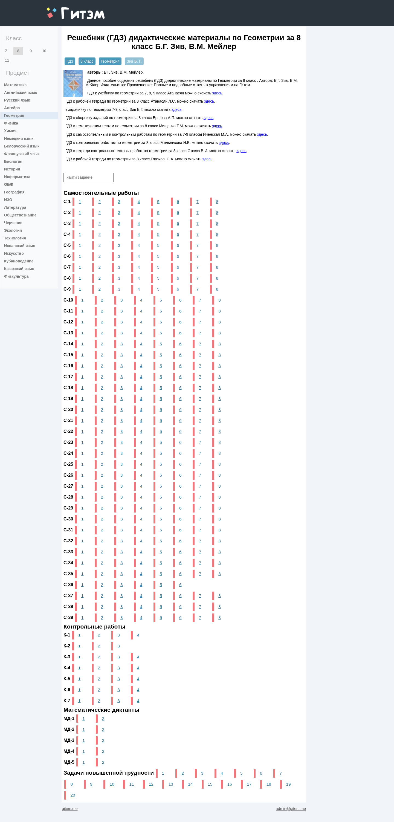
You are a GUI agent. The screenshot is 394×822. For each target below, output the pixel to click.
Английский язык (20, 92)
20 (72, 795)
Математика (15, 85)
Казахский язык (19, 269)
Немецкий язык (18, 138)
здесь (217, 93)
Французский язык (22, 154)
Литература (15, 207)
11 (7, 60)
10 (44, 51)
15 (210, 784)
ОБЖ (8, 184)
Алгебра (12, 108)
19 (288, 784)
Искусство (14, 253)
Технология (15, 238)
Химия (10, 131)
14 (190, 784)
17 (249, 784)
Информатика (17, 177)
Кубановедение (19, 261)
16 (229, 784)
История (12, 169)
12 (151, 784)
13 (171, 784)
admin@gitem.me (291, 808)
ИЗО (8, 200)
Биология (13, 161)
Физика (11, 123)
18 (268, 784)
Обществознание (20, 215)
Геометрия (14, 115)
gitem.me (61, 9)
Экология (13, 230)
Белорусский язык (21, 146)
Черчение (13, 223)
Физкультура (16, 276)
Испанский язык (19, 246)
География (14, 192)
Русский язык (17, 100)
